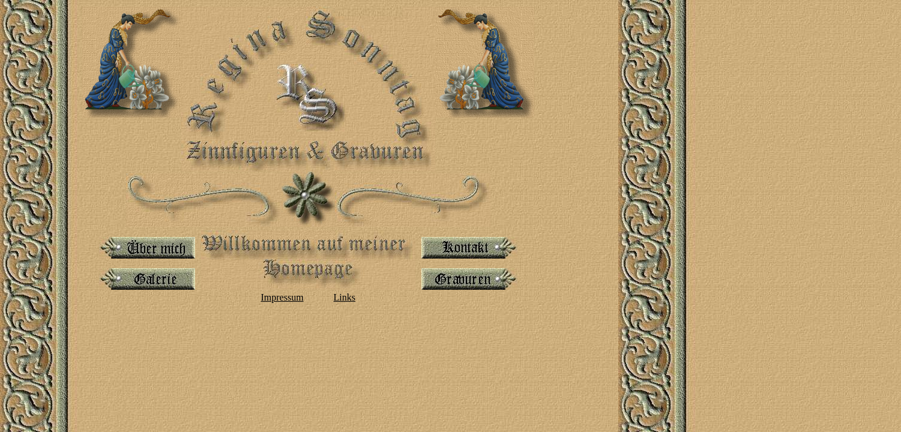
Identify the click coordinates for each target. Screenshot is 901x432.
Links (344, 297)
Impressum (282, 297)
